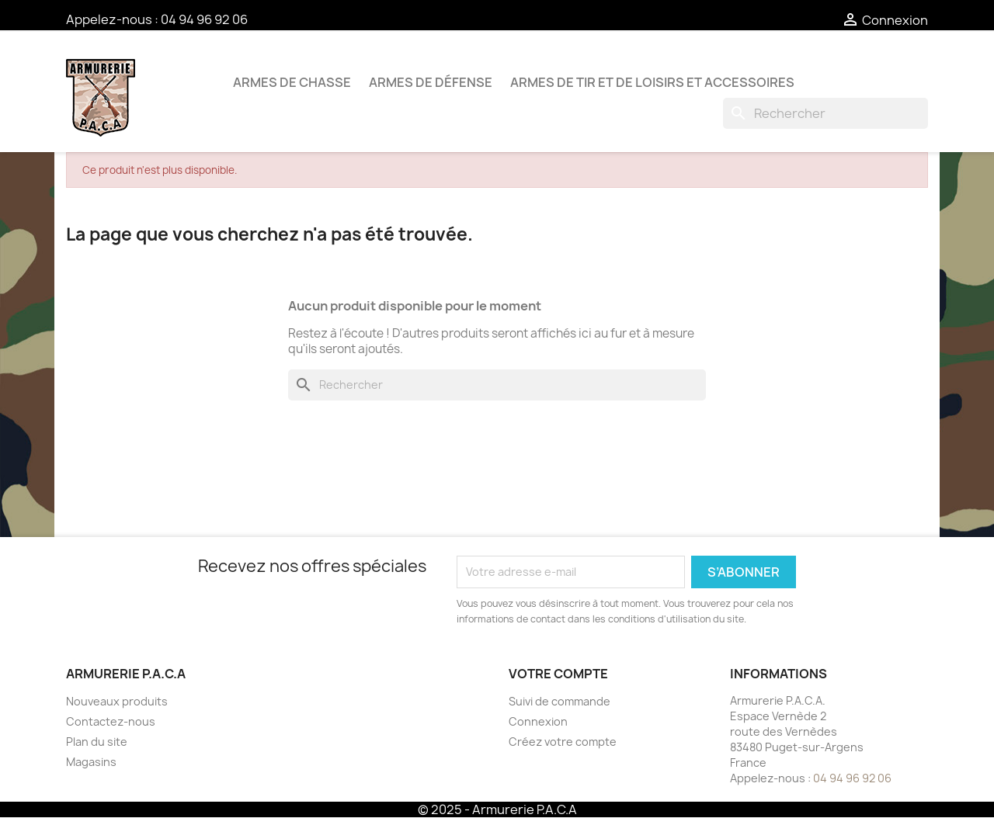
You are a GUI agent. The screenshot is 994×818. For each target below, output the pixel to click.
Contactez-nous (110, 721)
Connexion (538, 721)
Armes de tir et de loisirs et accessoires (652, 82)
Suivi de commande (559, 701)
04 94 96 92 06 (204, 19)
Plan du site (96, 741)
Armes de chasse (292, 82)
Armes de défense (430, 82)
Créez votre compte (563, 741)
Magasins (91, 761)
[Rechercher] (825, 113)
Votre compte (558, 673)
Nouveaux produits (117, 701)
